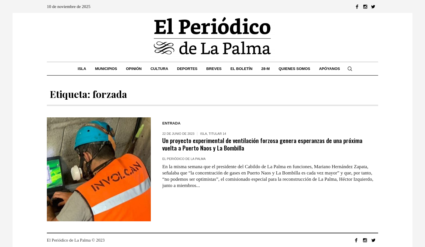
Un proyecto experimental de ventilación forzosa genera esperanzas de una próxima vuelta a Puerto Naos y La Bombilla (262, 144)
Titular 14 (217, 133)
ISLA (203, 133)
